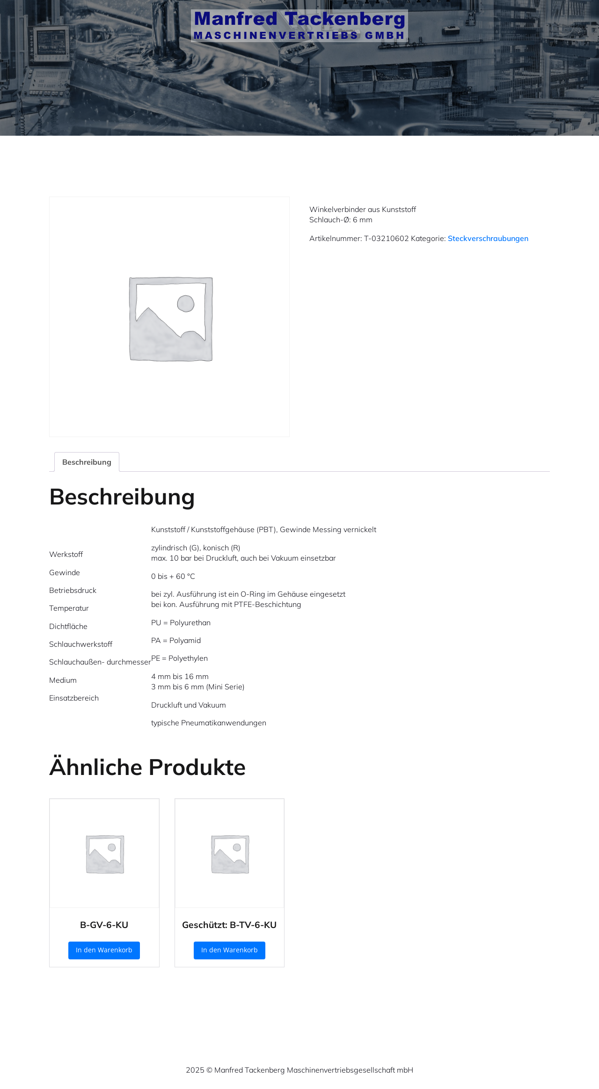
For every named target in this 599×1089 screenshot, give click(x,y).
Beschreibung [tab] (86, 462)
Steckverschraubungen (488, 238)
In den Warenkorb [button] (104, 949)
